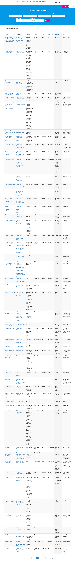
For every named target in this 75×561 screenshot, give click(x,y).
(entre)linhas (8, 190)
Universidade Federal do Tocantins (19, 341)
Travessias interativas (10, 184)
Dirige (57, 34)
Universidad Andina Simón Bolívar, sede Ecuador (20, 82)
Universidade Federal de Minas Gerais (20, 53)
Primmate (18, 355)
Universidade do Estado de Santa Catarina (20, 463)
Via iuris (6, 472)
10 (46, 558)
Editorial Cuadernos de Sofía (19, 412)
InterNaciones (8, 386)
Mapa (72, 6)
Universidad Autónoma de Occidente (19, 222)
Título (10, 13)
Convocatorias (26, 1)
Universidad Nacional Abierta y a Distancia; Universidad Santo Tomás (20, 209)
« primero (16, 558)
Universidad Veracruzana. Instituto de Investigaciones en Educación (20, 201)
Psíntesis (7, 548)
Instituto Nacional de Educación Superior (20, 479)
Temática (25, 13)
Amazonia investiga (9, 350)
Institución (18, 18)
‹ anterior (22, 558)
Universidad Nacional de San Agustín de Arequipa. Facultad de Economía (20, 380)
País (38, 13)
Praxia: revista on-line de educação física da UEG (10, 132)
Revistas (18, 1)
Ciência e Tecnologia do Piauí (20, 40)
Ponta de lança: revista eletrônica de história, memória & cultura (10, 324)
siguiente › (54, 558)
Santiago (7, 447)
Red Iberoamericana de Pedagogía (20, 374)
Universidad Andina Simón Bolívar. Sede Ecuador (20, 294)
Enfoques (7, 284)
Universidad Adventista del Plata (19, 285)
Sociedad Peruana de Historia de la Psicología (20, 515)
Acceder (57, 2)
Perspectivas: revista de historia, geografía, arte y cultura (10, 263)
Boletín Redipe (8, 372)
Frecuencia (32, 18)
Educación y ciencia (9, 235)
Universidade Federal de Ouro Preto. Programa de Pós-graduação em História (20, 193)
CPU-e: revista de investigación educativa (9, 200)
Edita (64, 34)
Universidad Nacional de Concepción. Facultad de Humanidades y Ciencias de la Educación (19, 316)
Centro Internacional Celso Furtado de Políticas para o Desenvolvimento (20, 455)
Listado (66, 6)
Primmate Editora (20, 350)
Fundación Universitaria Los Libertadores (20, 474)
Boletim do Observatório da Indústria (8, 454)
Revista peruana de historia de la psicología (9, 515)
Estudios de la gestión (10, 292)
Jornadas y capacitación (39, 1)
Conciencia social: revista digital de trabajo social (9, 244)
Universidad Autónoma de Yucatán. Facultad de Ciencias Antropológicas (20, 154)
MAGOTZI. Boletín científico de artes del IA (9, 280)
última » (60, 558)
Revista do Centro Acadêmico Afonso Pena (9, 53)
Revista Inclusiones (9, 410)
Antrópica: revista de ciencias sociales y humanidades (9, 153)
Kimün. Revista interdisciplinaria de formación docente (9, 501)
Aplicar (47, 20)
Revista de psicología (9, 527)
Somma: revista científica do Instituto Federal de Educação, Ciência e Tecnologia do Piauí (9, 40)
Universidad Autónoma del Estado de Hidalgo (20, 280)
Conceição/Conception (10, 144)
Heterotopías (8, 175)
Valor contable (8, 214)
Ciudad (53, 13)
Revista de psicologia (9, 255)
